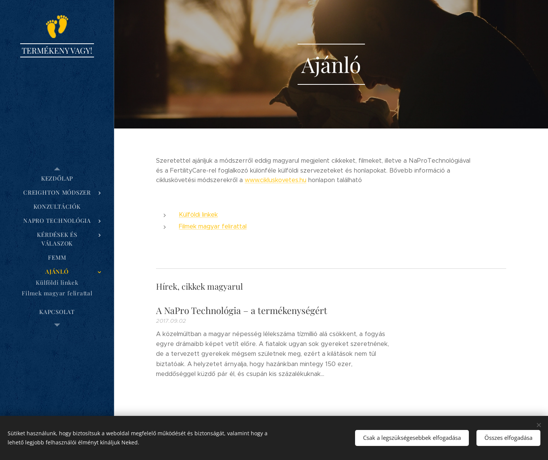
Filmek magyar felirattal (213, 226)
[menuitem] (57, 178)
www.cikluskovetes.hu (275, 180)
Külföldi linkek (198, 214)
